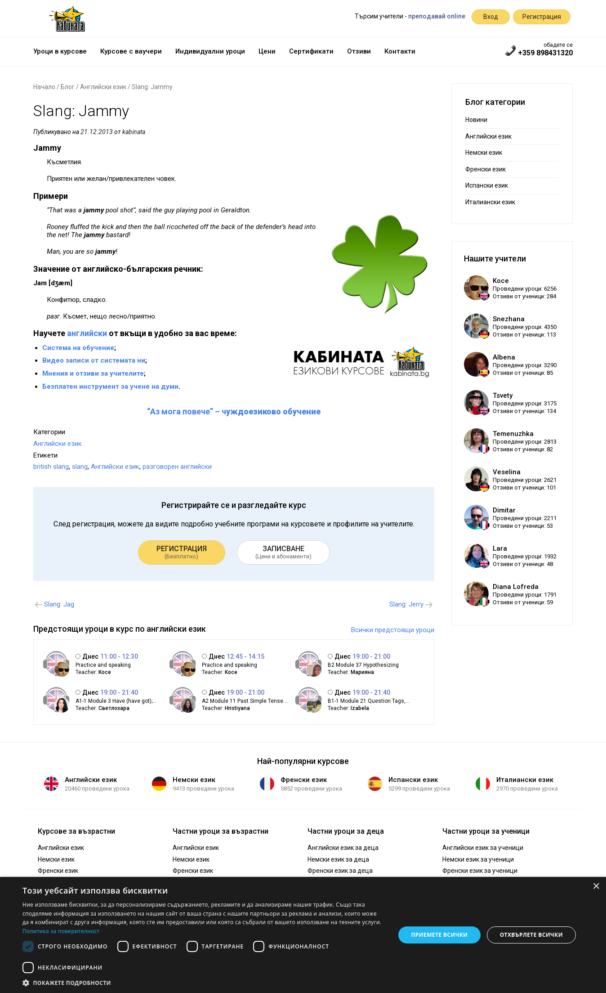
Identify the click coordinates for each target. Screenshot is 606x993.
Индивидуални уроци (210, 51)
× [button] (596, 886)
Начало (44, 86)
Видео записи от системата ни (93, 360)
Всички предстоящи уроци (392, 630)
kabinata (133, 131)
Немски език (483, 152)
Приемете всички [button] (439, 935)
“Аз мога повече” (180, 411)
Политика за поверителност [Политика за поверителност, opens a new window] (61, 931)
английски (87, 333)
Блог (68, 86)
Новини (476, 119)
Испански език (486, 185)
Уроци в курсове (60, 51)
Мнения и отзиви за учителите (93, 373)
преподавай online (436, 16)
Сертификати (311, 51)
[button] (203, 982)
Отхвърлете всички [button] (531, 935)
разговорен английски (177, 467)
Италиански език (490, 202)
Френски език (485, 169)
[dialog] (303, 935)
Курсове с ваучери (131, 51)
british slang (51, 467)
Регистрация (541, 16)
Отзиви (359, 51)
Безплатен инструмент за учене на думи (110, 386)
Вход (490, 16)
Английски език (103, 86)
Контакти (399, 51)
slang (80, 467)
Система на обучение (78, 348)
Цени (267, 51)
